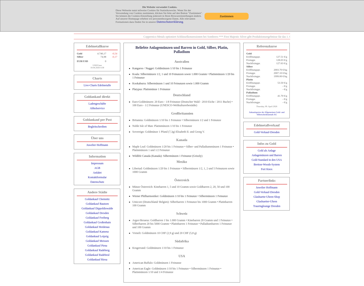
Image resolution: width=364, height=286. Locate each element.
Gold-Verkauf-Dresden (267, 132)
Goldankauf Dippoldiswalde (97, 208)
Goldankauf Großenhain (97, 222)
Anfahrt (97, 172)
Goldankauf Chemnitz (97, 199)
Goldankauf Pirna (97, 245)
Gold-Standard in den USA (267, 159)
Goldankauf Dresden (97, 213)
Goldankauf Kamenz (97, 231)
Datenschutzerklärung (170, 21)
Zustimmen (226, 16)
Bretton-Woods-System (267, 164)
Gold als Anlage (267, 150)
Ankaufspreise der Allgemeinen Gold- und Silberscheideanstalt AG (267, 113)
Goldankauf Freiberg (97, 217)
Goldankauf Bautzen (97, 203)
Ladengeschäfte (97, 103)
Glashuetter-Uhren (266, 201)
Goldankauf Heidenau (97, 227)
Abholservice (97, 108)
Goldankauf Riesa (97, 259)
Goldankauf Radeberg (97, 250)
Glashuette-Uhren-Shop (267, 196)
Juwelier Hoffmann (97, 145)
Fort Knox (267, 169)
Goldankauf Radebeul (97, 254)
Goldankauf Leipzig (97, 236)
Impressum (97, 163)
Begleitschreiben (97, 126)
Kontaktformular (97, 177)
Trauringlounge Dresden (266, 206)
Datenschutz (97, 182)
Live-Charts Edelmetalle (97, 85)
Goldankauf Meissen (97, 241)
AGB (97, 168)
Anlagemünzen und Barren (267, 155)
